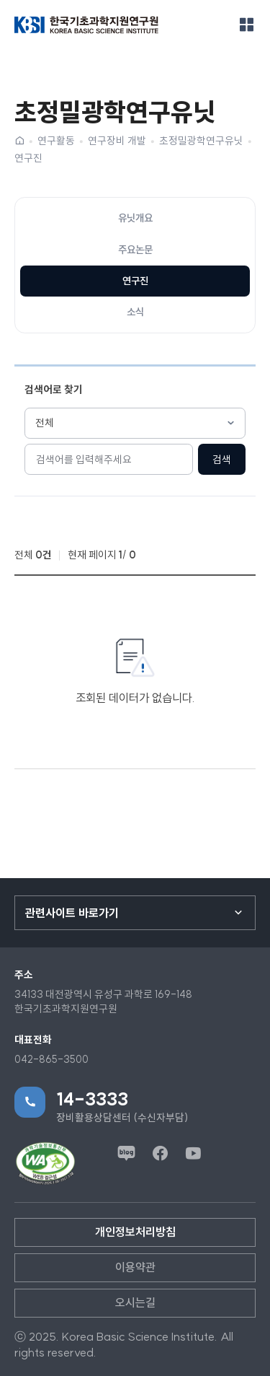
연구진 (28, 158)
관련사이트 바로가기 (72, 913)
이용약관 (135, 1267)
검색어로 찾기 (53, 389)
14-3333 (92, 1098)
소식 (135, 311)
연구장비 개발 (117, 140)
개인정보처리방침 (135, 1231)
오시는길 (135, 1302)
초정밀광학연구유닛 (201, 140)
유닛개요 (135, 217)
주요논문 (135, 249)
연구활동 (56, 140)
